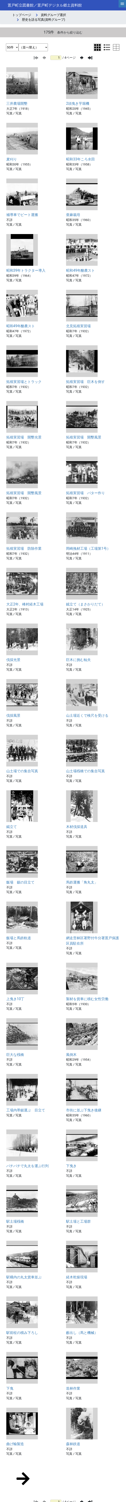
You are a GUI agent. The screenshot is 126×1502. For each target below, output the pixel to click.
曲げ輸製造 (15, 1444)
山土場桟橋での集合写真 (85, 771)
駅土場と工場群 (78, 1221)
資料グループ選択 (53, 15)
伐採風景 (13, 715)
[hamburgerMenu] (122, 3)
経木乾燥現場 (76, 1277)
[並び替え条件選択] (33, 47)
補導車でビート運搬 (22, 215)
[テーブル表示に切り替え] (116, 47)
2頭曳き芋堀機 (77, 103)
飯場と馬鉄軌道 (18, 938)
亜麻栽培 (73, 215)
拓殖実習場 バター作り (85, 493)
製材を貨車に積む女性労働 (87, 999)
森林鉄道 (73, 1444)
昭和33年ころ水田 (80, 159)
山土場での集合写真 (22, 771)
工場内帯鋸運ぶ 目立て (25, 1110)
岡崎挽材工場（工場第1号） (88, 548)
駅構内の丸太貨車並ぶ (24, 1277)
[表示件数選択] (12, 47)
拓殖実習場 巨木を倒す (85, 382)
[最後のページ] (90, 57)
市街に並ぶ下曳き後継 (83, 1110)
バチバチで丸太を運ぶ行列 (27, 1166)
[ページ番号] (55, 57)
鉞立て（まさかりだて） (85, 604)
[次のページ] (82, 57)
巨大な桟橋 (15, 1055)
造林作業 (73, 1388)
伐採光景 (13, 660)
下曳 (9, 1388)
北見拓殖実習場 (78, 326)
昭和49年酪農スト (80, 270)
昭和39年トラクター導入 (26, 270)
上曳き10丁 (15, 999)
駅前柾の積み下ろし (22, 1333)
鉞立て (11, 827)
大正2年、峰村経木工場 (25, 604)
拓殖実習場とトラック (24, 382)
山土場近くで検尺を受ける (87, 715)
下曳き (71, 1166)
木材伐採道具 (76, 827)
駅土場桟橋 (15, 1221)
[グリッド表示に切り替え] (97, 47)
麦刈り (11, 159)
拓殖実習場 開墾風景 (83, 437)
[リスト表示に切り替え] (107, 47)
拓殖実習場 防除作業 (24, 548)
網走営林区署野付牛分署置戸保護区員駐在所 (92, 941)
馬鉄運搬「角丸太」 (82, 882)
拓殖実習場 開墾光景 (24, 437)
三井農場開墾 (16, 103)
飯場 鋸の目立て (20, 882)
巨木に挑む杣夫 (78, 660)
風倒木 (71, 1055)
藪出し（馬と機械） (82, 1333)
